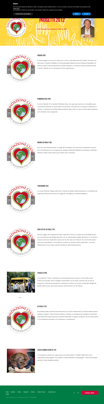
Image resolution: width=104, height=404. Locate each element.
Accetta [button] (86, 14)
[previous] (9, 69)
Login (7, 394)
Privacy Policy (42, 392)
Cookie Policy (52, 392)
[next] (33, 69)
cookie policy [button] (16, 8)
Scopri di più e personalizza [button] (23, 14)
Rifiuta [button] (76, 14)
